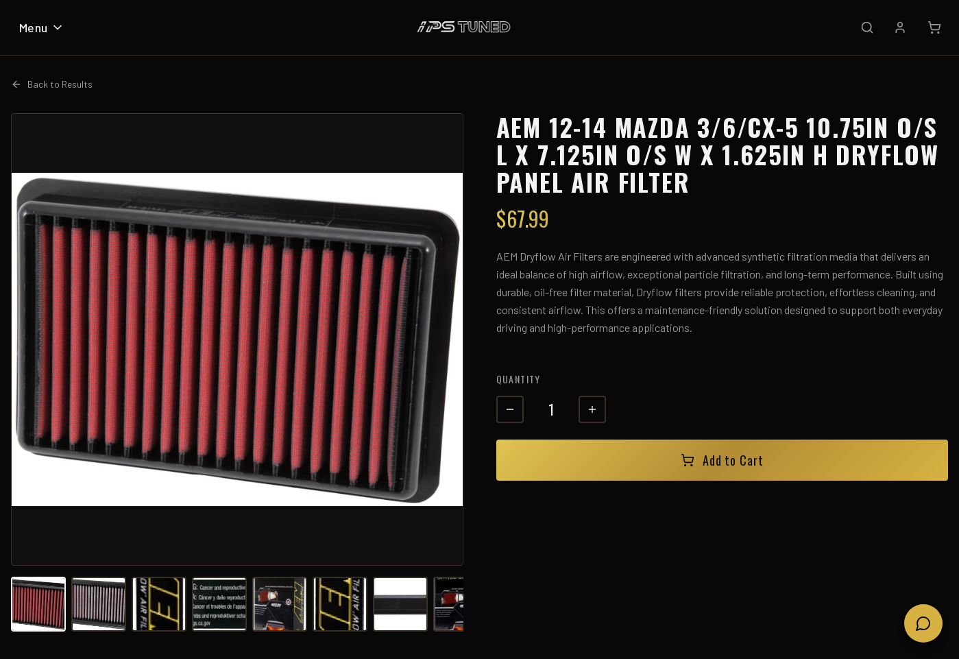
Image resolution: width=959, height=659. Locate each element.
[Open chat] (923, 623)
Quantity (518, 379)
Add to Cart (722, 460)
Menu (41, 27)
